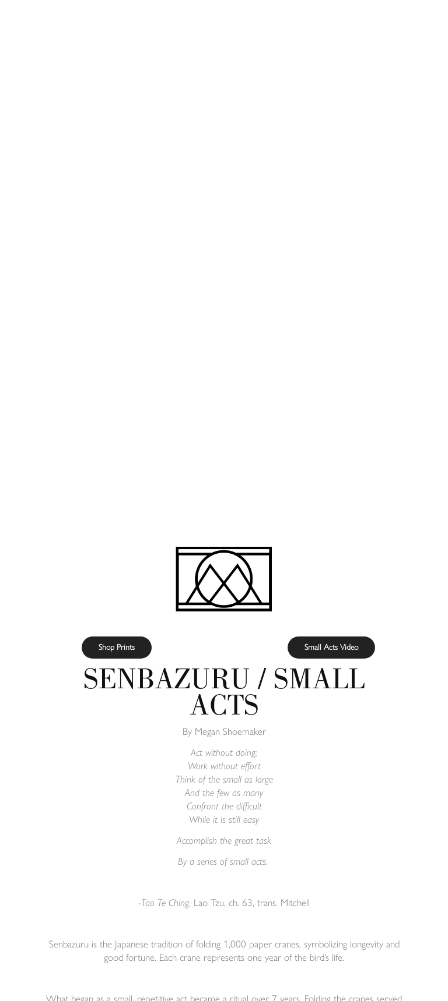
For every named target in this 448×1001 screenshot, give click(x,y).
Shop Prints (117, 647)
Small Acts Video (331, 647)
